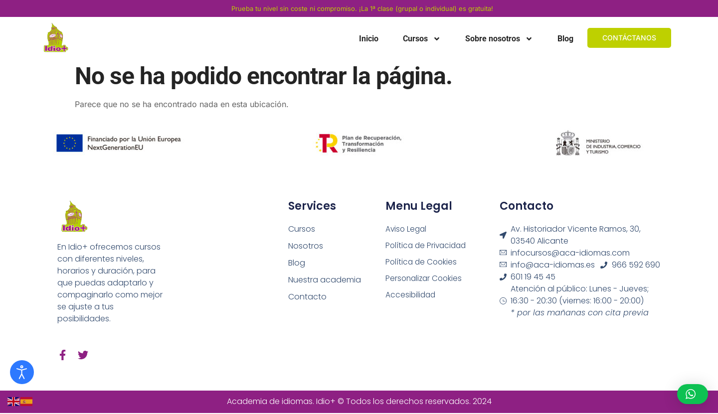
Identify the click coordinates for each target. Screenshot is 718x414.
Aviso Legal (406, 229)
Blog (565, 38)
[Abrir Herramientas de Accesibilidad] (22, 372)
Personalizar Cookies (425, 279)
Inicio (368, 38)
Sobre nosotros (499, 39)
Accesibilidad (411, 296)
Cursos (422, 39)
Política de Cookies (422, 263)
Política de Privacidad (427, 246)
